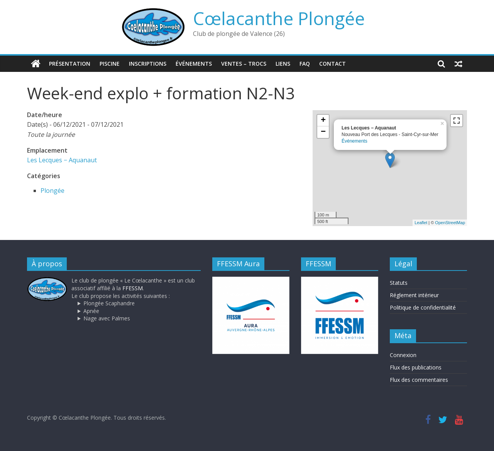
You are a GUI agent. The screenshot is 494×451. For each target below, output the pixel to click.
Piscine (110, 63)
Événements (194, 63)
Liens (283, 63)
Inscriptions (147, 63)
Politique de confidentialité (423, 307)
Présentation (69, 63)
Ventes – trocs (243, 63)
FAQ (304, 63)
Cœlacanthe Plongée (279, 18)
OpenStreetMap (450, 222)
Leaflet (420, 222)
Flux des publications (416, 367)
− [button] (323, 132)
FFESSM (132, 288)
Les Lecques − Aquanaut (62, 160)
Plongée (52, 190)
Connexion (403, 355)
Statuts (399, 282)
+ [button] (323, 120)
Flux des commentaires (419, 379)
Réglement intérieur (414, 295)
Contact (332, 63)
